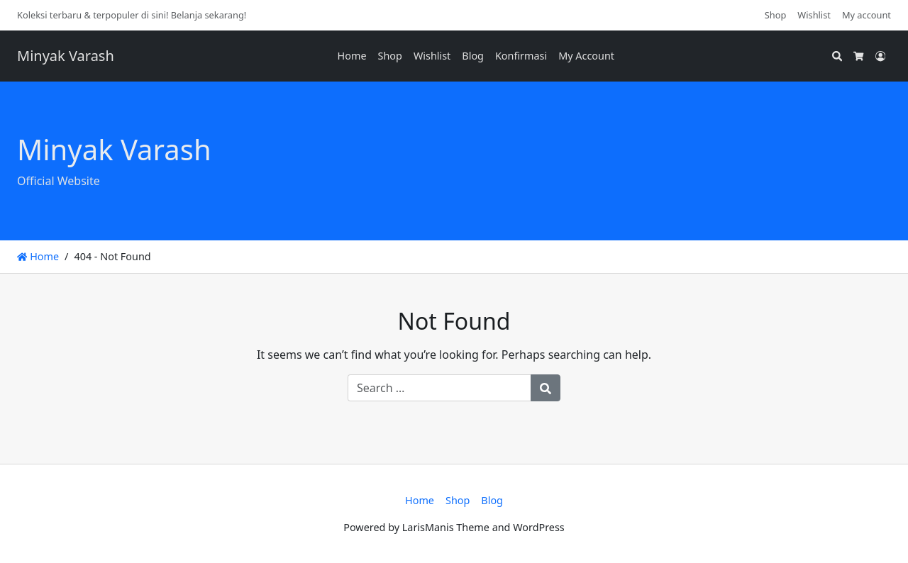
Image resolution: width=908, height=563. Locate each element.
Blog (473, 55)
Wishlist (814, 15)
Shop (776, 15)
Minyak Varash (65, 55)
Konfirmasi (521, 55)
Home (352, 55)
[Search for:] (439, 387)
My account (866, 15)
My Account (586, 55)
